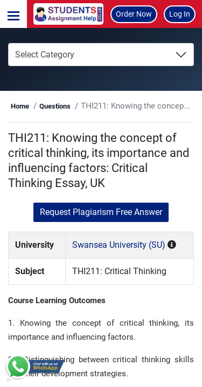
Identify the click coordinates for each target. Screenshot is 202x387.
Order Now (134, 14)
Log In (179, 14)
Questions (55, 106)
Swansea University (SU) (118, 245)
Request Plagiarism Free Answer (101, 212)
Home (20, 106)
